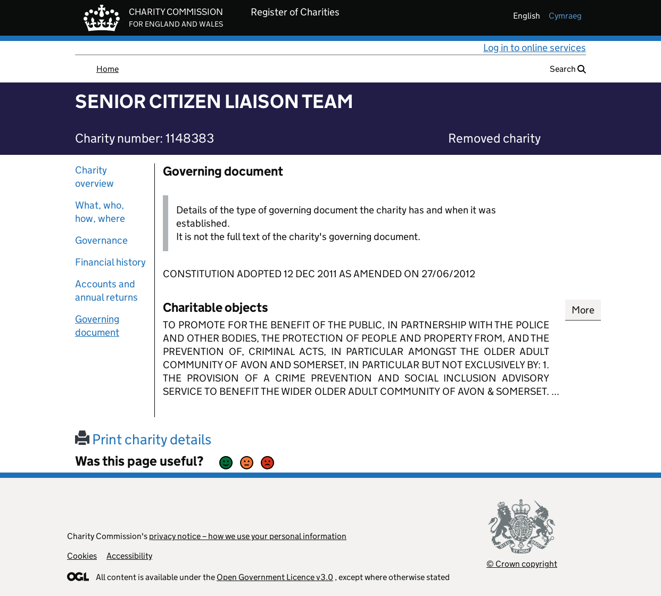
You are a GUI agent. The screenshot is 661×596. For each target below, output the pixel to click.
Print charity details (143, 439)
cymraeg (565, 16)
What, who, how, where (100, 212)
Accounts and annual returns (106, 290)
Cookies (82, 556)
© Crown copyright (521, 564)
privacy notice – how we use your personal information (247, 536)
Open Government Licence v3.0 (275, 577)
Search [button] (568, 69)
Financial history (110, 262)
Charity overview (94, 176)
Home (107, 69)
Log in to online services (534, 48)
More (583, 310)
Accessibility (129, 556)
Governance (101, 240)
